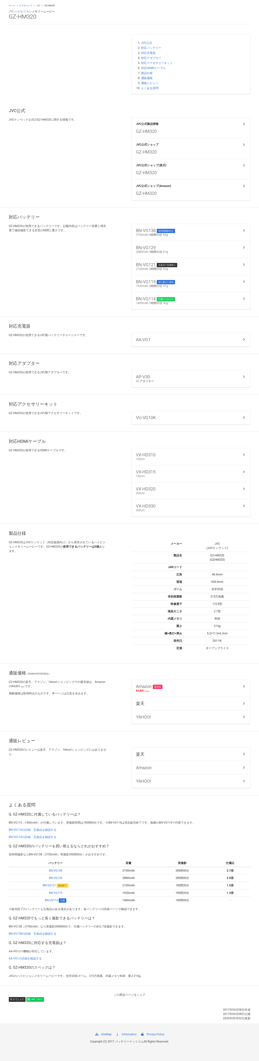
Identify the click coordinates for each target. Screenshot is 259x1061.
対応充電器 (148, 53)
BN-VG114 (51, 900)
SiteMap (103, 1034)
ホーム (12, 5)
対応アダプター (151, 58)
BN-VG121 (49, 885)
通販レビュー (149, 83)
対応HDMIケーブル (153, 68)
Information (126, 1034)
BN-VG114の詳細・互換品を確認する (33, 837)
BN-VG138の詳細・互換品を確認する (33, 933)
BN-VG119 (55, 893)
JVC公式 (146, 43)
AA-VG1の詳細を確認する (25, 958)
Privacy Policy (152, 1034)
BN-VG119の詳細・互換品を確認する (33, 830)
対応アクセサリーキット (157, 63)
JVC (38, 5)
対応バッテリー (151, 48)
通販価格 (147, 78)
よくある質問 (149, 88)
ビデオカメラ (25, 5)
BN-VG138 (55, 870)
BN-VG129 (55, 878)
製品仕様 (147, 73)
